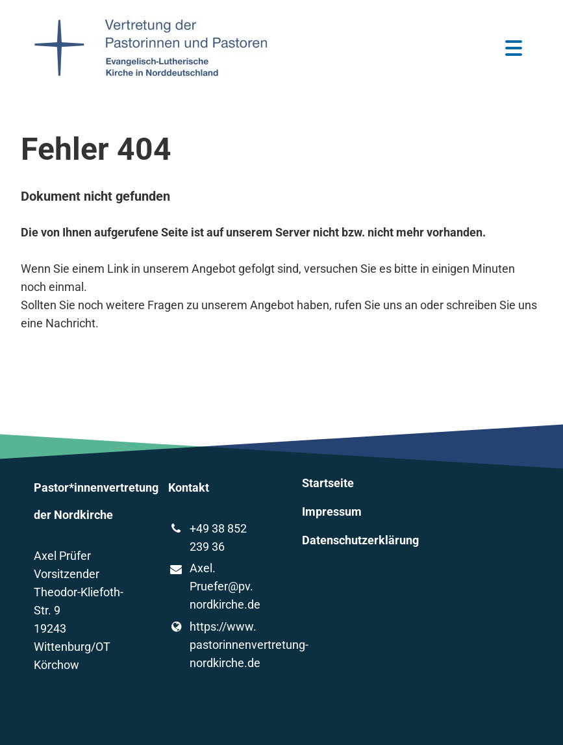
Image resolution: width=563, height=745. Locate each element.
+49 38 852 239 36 (207, 538)
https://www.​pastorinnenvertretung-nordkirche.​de (214, 645)
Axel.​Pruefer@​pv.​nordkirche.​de (214, 587)
